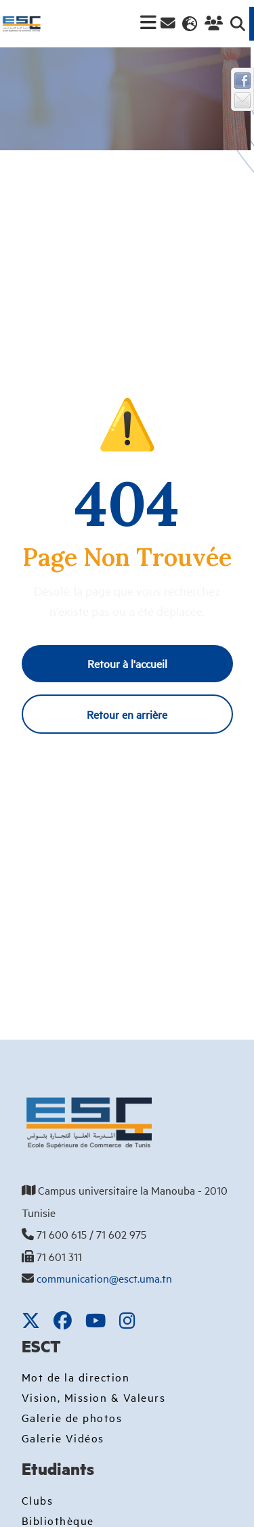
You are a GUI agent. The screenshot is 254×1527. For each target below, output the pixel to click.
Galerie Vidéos (63, 1437)
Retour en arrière (127, 714)
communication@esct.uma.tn (104, 1277)
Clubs (38, 1499)
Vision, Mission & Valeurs (94, 1397)
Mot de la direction (76, 1376)
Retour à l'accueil (127, 663)
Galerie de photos (72, 1417)
